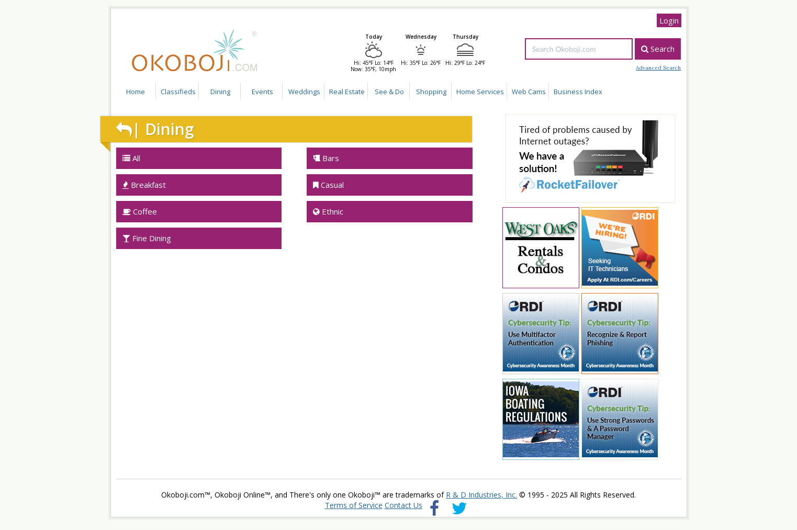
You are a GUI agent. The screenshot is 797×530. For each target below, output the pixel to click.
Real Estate (347, 91)
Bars (326, 158)
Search (658, 48)
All (131, 158)
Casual (328, 184)
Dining (220, 91)
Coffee (139, 211)
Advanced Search (658, 68)
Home (135, 91)
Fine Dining (146, 238)
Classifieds (178, 91)
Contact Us (403, 505)
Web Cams (529, 91)
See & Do (389, 91)
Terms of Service (354, 505)
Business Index (578, 91)
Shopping (431, 91)
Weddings (304, 91)
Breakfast (144, 184)
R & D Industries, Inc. (481, 495)
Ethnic (328, 211)
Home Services (480, 91)
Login (669, 20)
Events (262, 91)
